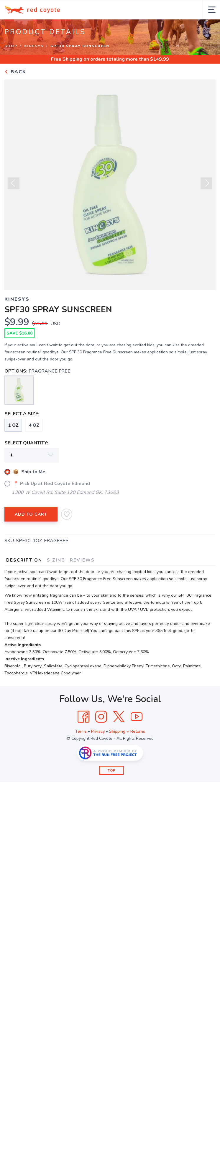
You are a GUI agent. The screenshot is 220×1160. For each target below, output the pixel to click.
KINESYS (34, 46)
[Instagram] (101, 717)
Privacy (98, 731)
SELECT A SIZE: (21, 414)
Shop (10, 46)
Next (206, 185)
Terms (81, 731)
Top (112, 770)
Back (15, 72)
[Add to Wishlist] (66, 514)
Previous (13, 185)
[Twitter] (119, 717)
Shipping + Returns (127, 731)
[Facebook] (83, 717)
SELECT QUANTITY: (26, 443)
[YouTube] (136, 717)
